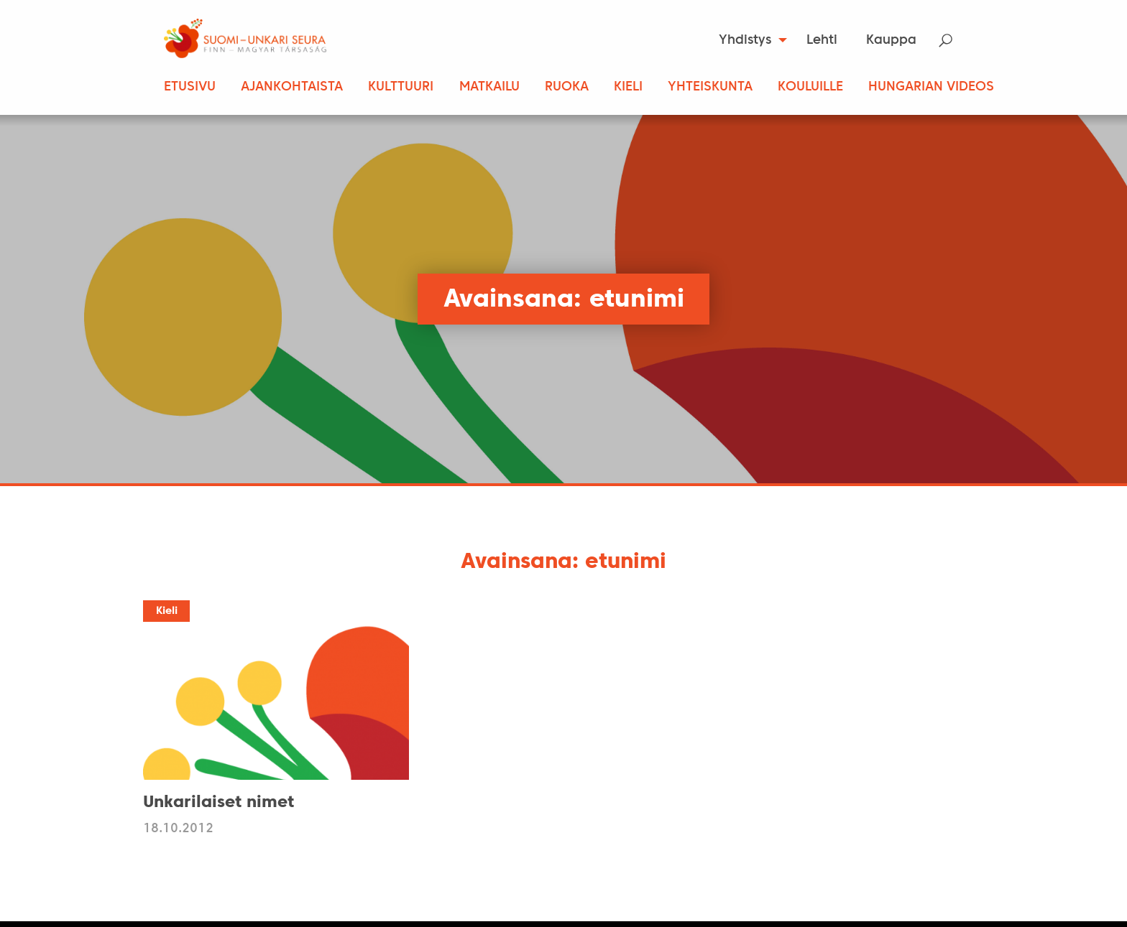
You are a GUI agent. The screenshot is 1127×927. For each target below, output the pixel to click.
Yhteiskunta (710, 87)
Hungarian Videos (931, 87)
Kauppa (891, 40)
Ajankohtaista (292, 87)
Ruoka (567, 87)
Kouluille (810, 87)
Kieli (628, 87)
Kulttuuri (400, 87)
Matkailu (489, 87)
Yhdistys (745, 40)
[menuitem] (749, 40)
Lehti (821, 40)
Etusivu (190, 87)
